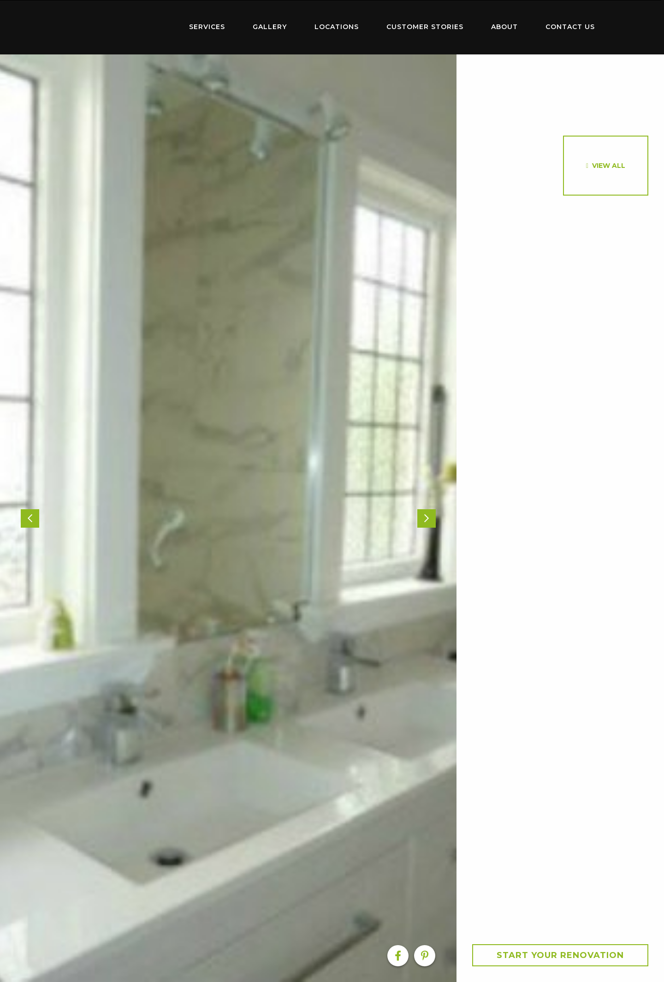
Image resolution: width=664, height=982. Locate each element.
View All (608, 165)
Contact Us (570, 27)
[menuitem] (115, 27)
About (504, 27)
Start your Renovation (560, 955)
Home (115, 25)
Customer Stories (424, 27)
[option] (228, 518)
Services (207, 27)
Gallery (270, 27)
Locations (336, 27)
